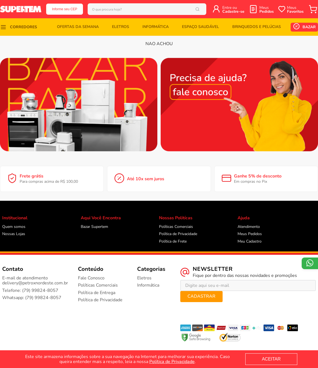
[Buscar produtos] (204, 9)
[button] (18, 27)
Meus (266, 9)
